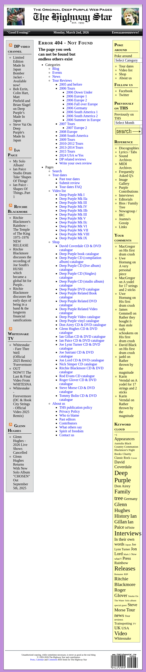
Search (57, 171)
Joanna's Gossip (125, 221)
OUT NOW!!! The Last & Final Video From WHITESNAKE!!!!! (27, 376)
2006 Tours (67, 88)
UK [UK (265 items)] (117, 627)
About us (125, 78)
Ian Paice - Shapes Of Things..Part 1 (21, 191)
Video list (125, 70)
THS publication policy (75, 407)
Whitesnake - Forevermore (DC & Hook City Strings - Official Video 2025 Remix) (22, 402)
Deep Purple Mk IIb (73, 210)
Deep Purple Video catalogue (79, 317)
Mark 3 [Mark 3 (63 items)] (127, 554)
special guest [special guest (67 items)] (120, 605)
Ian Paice (14, 152)
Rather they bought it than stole (127, 321)
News (56, 76)
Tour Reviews (62, 80)
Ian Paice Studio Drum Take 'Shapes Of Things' (22, 175)
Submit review (69, 183)
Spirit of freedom (71, 431)
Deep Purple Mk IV (73, 206)
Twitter (124, 95)
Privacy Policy (69, 411)
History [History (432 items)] (122, 516)
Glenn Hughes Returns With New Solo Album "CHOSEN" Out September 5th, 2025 (21, 472)
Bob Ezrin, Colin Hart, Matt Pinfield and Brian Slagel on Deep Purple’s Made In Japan (22, 104)
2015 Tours (67, 151)
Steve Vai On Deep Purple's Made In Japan (22, 132)
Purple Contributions (128, 189)
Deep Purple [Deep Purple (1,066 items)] (122, 476)
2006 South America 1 (82, 112)
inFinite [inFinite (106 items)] (129, 527)
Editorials (125, 199)
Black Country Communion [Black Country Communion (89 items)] (126, 445)
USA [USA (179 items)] (125, 628)
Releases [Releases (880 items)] (124, 568)
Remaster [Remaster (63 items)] (118, 574)
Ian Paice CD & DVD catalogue (81, 340)
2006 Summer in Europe (83, 120)
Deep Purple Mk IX (73, 238)
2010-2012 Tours (71, 143)
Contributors (68, 423)
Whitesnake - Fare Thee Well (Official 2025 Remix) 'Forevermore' (22, 354)
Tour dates (126, 66)
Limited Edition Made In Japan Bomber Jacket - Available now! (19, 71)
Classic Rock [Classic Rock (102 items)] (122, 457)
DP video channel (19, 48)
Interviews (126, 195)
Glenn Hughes (16, 428)
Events (57, 72)
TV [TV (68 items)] (134, 623)
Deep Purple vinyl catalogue (79, 321)
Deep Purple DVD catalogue (79, 289)
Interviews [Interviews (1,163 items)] (128, 533)
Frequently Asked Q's (126, 174)
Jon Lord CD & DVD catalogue (81, 360)
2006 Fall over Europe (82, 104)
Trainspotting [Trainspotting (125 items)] (123, 623)
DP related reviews (72, 159)
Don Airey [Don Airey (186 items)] (122, 486)
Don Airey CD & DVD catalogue (82, 325)
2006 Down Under (79, 92)
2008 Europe (68, 132)
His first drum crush (127, 252)
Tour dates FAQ (70, 187)
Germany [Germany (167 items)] (131, 499)
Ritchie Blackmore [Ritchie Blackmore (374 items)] (124, 581)
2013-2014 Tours (71, 147)
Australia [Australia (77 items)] (119, 443)
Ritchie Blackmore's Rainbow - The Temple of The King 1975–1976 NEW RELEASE (21, 231)
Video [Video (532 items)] (120, 633)
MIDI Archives (125, 166)
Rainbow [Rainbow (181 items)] (121, 563)
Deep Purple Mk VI (73, 226)
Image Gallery (124, 181)
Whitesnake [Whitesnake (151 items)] (122, 638)
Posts (32, 659)
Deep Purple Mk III (73, 202)
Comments (53, 659)
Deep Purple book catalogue (79, 254)
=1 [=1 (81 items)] (115, 434)
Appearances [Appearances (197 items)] (124, 439)
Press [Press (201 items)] (127, 558)
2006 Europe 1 (76, 96)
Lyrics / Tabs (128, 152)
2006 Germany (76, 108)
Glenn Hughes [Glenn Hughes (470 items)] (122, 507)
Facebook (125, 91)
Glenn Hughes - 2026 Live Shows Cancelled (20, 444)
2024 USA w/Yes (71, 155)
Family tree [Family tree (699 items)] (122, 494)
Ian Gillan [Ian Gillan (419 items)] (125, 518)
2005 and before (70, 84)
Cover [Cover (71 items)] (134, 458)
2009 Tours (67, 139)
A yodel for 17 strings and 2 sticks (128, 286)
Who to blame (69, 415)
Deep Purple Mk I (71, 195)
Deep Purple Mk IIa (73, 199)
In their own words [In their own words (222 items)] (124, 541)
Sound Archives (125, 158)
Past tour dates (69, 179)
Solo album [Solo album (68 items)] (130, 600)
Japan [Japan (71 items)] (128, 544)
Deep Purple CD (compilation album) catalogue (80, 260)
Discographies (129, 148)
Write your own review (75, 163)
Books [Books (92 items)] (118, 454)
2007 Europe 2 (76, 128)
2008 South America (73, 135)
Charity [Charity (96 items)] (127, 454)
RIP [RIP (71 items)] (126, 574)
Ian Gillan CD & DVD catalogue (82, 336)
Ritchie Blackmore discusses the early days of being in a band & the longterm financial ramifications (22, 304)
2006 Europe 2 (76, 100)
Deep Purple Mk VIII (74, 234)
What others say (70, 427)
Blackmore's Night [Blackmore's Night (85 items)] (124, 450)
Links (123, 227)
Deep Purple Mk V (72, 218)
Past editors (67, 419)
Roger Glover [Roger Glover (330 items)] (120, 592)
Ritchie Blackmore (18, 209)
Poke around (123, 56)
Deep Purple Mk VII (73, 230)
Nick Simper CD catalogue (78, 364)
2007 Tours (67, 124)
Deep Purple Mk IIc (73, 222)
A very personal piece (125, 270)
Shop (122, 74)
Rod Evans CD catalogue (77, 376)
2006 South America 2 (82, 116)
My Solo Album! (19, 163)
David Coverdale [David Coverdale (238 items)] (123, 464)
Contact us (66, 435)
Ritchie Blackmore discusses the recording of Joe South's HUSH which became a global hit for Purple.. (22, 267)
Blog (55, 68)
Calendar (40, 659)
